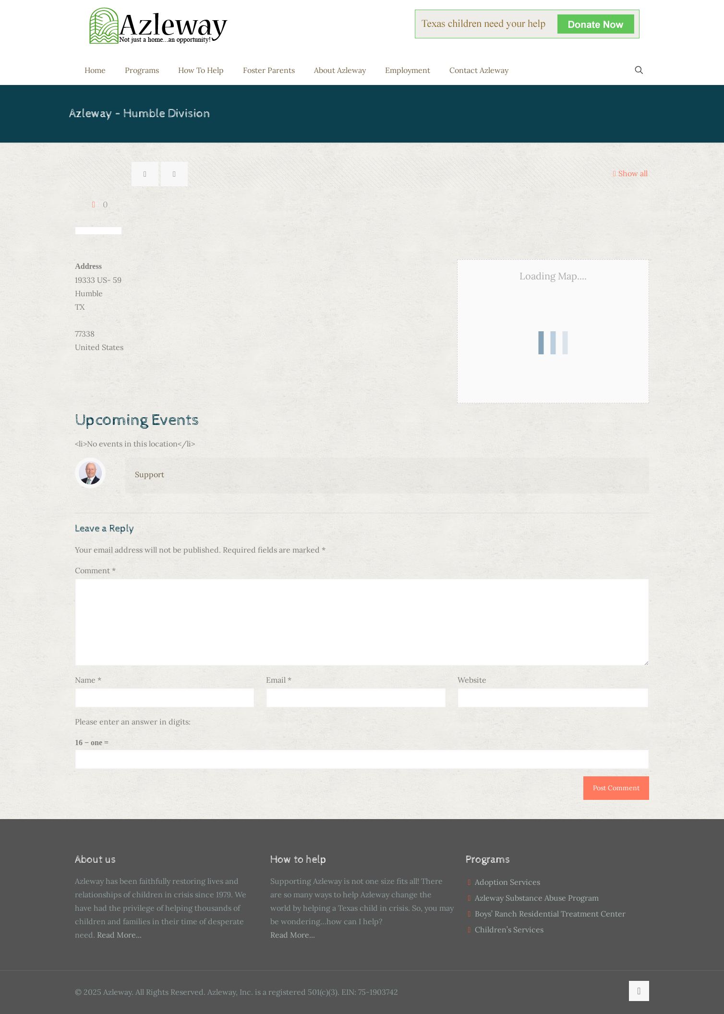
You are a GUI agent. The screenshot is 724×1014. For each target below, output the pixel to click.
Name (88, 680)
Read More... (119, 935)
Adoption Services (507, 882)
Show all (629, 173)
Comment (95, 570)
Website (472, 680)
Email (278, 680)
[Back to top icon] (639, 991)
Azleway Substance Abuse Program (537, 898)
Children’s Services (509, 929)
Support (149, 474)
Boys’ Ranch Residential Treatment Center (550, 913)
